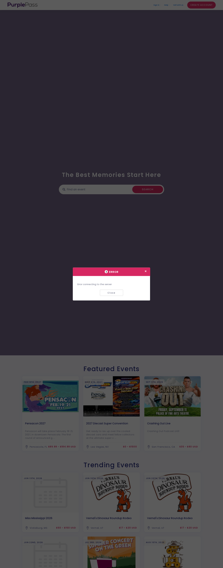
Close (111, 292)
